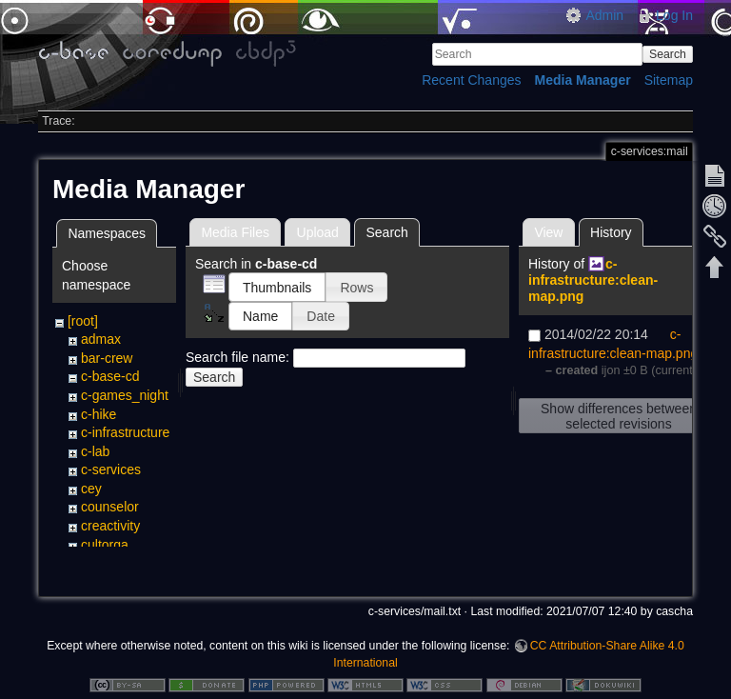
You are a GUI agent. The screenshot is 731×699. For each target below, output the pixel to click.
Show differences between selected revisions (619, 416)
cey (91, 488)
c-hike (98, 414)
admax (101, 339)
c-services (111, 469)
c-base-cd (110, 376)
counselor (110, 506)
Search (667, 54)
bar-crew (106, 358)
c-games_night (124, 395)
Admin (604, 15)
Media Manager (583, 80)
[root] (83, 321)
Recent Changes (471, 80)
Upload (318, 232)
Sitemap (668, 80)
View (548, 232)
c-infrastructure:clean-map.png (593, 280)
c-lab (95, 451)
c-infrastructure (125, 432)
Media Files (235, 232)
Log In (674, 15)
